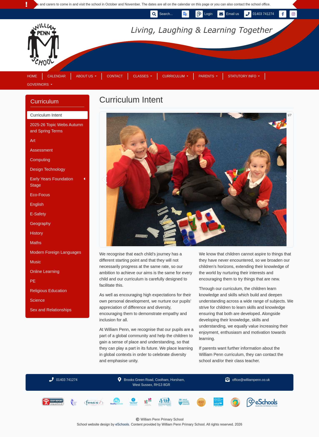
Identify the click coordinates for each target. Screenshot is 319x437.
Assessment (41, 150)
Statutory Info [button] (242, 76)
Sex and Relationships (50, 310)
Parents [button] (207, 76)
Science (37, 300)
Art (32, 140)
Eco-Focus (40, 194)
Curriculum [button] (174, 76)
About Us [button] (85, 76)
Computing (40, 159)
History (36, 233)
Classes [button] (141, 76)
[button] (104, 179)
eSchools (122, 424)
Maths (35, 242)
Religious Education (48, 290)
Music (35, 262)
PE (33, 281)
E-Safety (38, 214)
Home (32, 76)
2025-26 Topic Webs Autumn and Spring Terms (56, 127)
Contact (115, 76)
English (37, 204)
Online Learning (44, 271)
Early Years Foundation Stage (57, 182)
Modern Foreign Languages (55, 252)
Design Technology (47, 169)
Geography (40, 223)
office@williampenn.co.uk (251, 380)
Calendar (56, 76)
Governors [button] (38, 84)
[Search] (168, 14)
